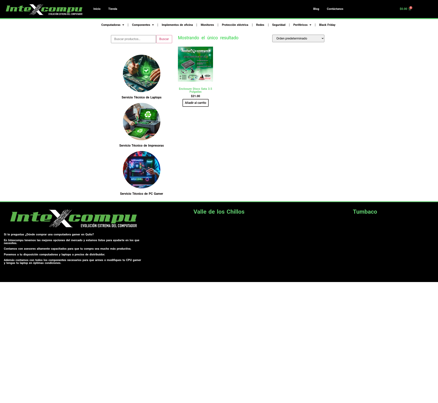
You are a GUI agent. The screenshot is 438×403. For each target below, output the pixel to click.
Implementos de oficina (177, 25)
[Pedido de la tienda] (298, 38)
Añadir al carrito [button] (195, 103)
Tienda (112, 9)
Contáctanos (335, 9)
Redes (260, 25)
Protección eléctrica (235, 25)
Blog (316, 9)
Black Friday (327, 25)
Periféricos (302, 25)
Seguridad (279, 25)
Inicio (97, 9)
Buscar (164, 39)
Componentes (143, 25)
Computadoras (112, 25)
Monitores (207, 25)
